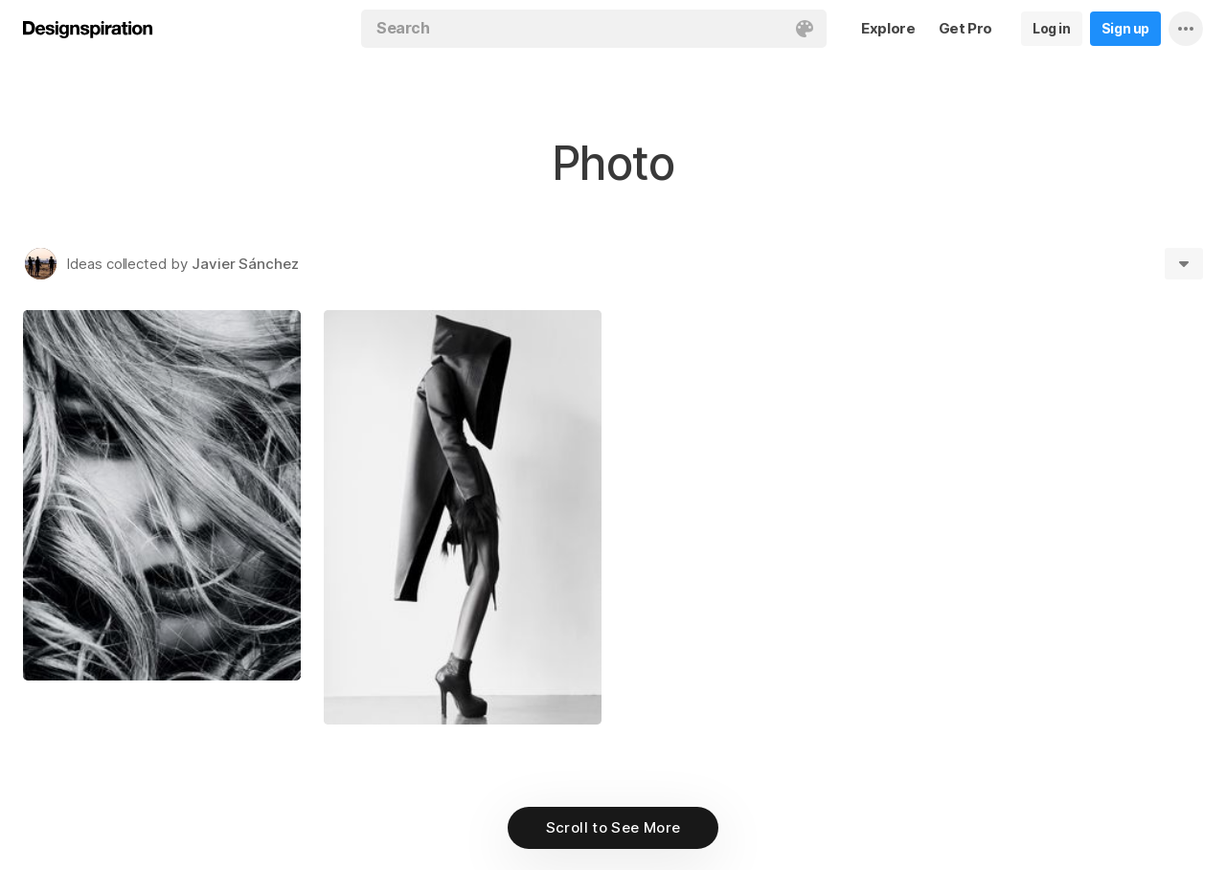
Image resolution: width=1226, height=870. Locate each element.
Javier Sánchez (245, 264)
